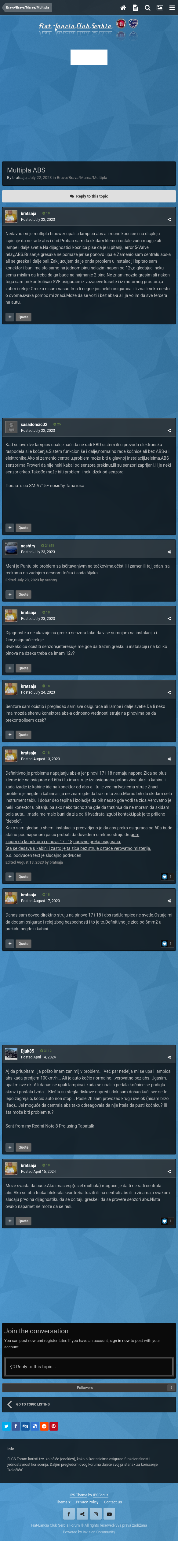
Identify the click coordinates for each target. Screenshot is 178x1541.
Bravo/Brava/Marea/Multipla (82, 177)
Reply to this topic (92, 196)
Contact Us (113, 1502)
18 (46, 213)
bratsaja (19, 177)
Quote (23, 317)
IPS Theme (78, 1495)
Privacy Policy (87, 1502)
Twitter (82, 1514)
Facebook (69, 1514)
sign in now (120, 1340)
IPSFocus (100, 1495)
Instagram (96, 1514)
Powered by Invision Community (89, 1532)
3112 (46, 1051)
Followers (85, 1388)
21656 (47, 546)
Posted (38, 219)
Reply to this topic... (33, 1366)
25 (57, 424)
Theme (63, 1502)
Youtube (109, 1514)
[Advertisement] (89, 111)
